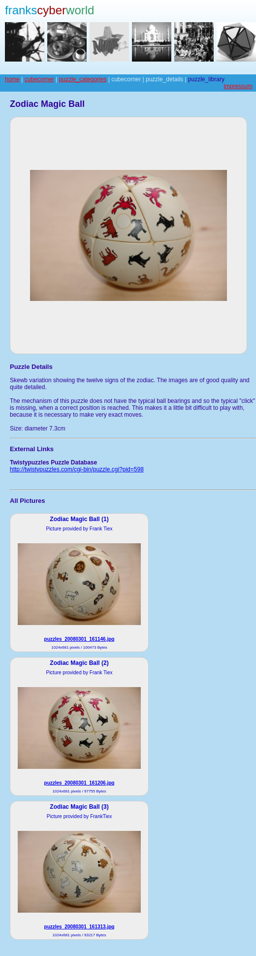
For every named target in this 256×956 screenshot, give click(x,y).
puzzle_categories (83, 79)
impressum (238, 86)
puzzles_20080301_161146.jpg (79, 639)
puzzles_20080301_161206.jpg (79, 783)
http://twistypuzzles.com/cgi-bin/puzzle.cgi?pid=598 (77, 469)
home (12, 79)
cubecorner (39, 79)
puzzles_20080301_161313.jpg (79, 926)
